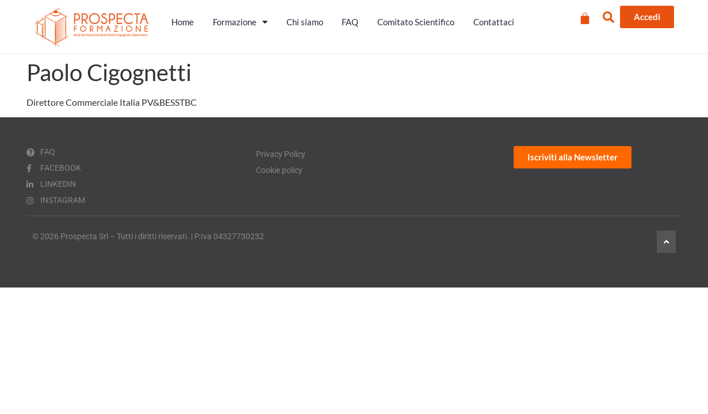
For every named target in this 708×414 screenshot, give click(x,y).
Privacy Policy (280, 154)
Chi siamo (304, 22)
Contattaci (493, 22)
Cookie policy (279, 170)
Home (182, 22)
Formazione (240, 22)
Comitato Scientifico (415, 22)
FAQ (350, 22)
